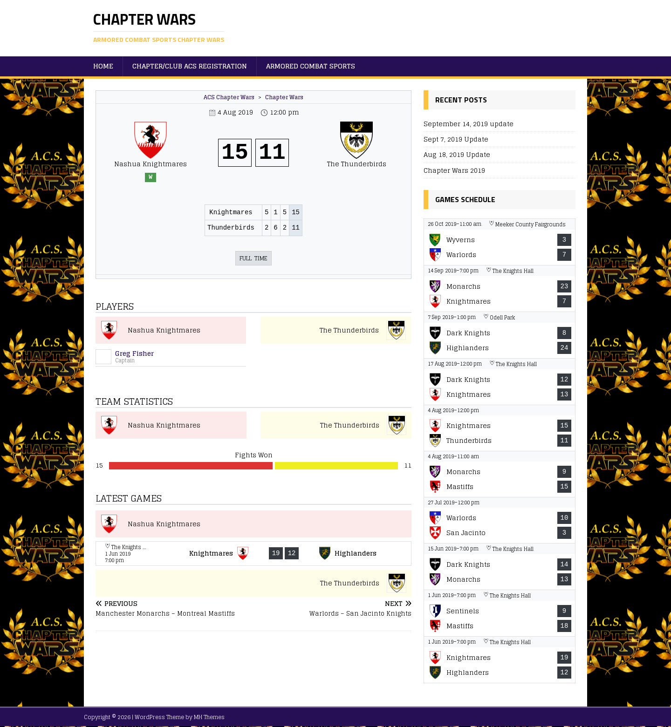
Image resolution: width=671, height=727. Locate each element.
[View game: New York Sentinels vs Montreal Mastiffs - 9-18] (499, 613)
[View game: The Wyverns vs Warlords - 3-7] (499, 242)
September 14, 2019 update (469, 123)
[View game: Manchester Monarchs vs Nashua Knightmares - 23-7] (499, 288)
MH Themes (209, 717)
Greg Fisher (134, 353)
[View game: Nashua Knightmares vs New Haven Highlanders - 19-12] (253, 553)
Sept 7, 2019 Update (456, 139)
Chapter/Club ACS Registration (189, 66)
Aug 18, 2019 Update (457, 154)
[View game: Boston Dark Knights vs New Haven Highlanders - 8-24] (499, 335)
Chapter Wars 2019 (454, 170)
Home (103, 66)
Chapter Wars (284, 97)
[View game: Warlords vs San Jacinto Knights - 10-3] (499, 520)
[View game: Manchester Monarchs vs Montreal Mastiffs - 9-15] (499, 474)
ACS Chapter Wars (229, 97)
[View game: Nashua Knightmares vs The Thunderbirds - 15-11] (499, 428)
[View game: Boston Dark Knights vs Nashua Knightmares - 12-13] (499, 382)
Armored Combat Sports (310, 66)
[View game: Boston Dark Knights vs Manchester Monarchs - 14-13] (499, 567)
